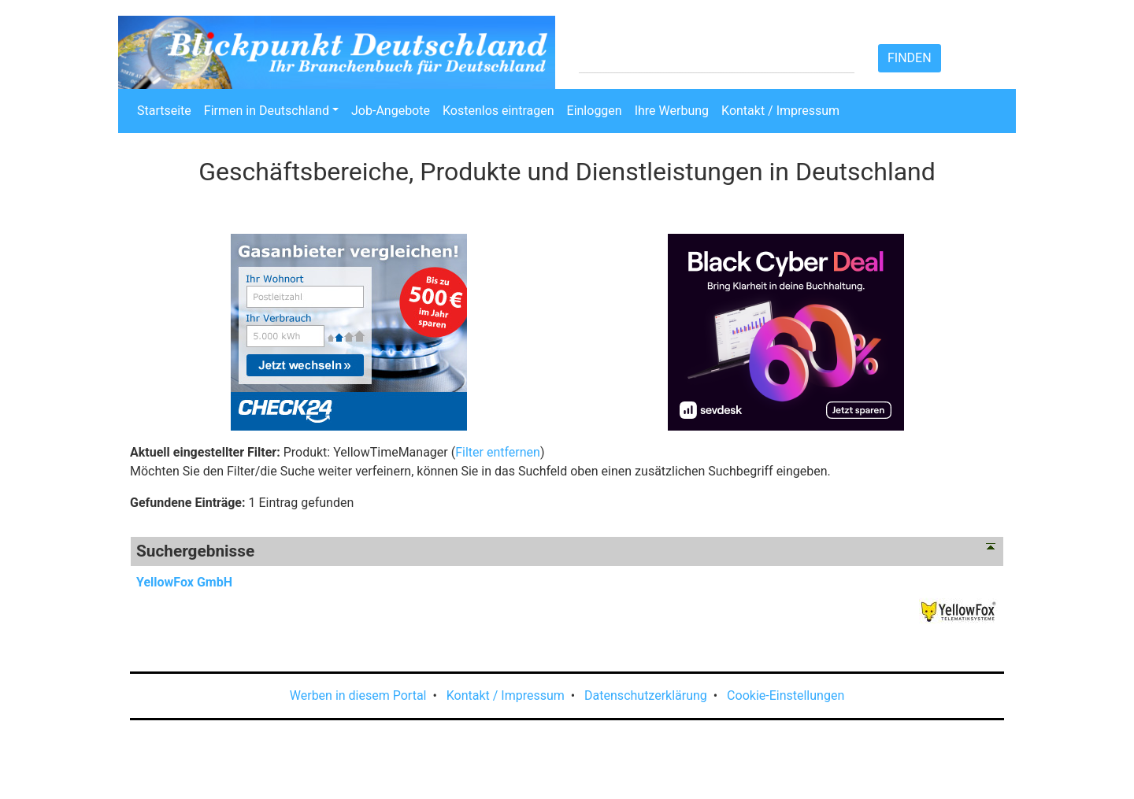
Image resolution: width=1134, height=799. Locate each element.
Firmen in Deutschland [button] (266, 110)
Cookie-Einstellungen (785, 695)
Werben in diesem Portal (358, 695)
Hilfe (758, 29)
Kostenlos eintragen (498, 110)
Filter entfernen (497, 452)
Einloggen (594, 110)
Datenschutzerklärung (645, 695)
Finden (910, 57)
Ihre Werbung (672, 110)
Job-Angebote (390, 110)
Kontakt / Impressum (780, 110)
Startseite (164, 110)
